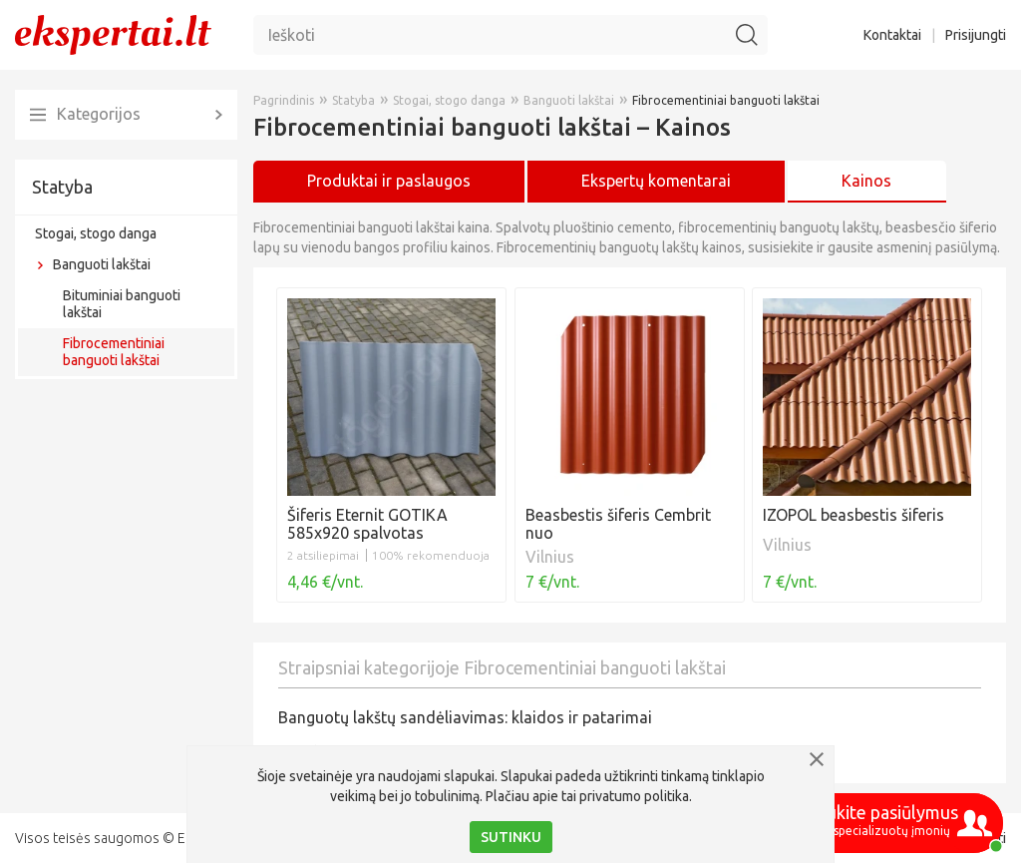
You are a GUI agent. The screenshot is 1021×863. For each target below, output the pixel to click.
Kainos (866, 181)
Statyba (62, 187)
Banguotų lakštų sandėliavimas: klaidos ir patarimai (465, 717)
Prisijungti (975, 35)
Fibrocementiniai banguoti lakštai (114, 351)
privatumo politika (634, 796)
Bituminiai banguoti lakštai (121, 303)
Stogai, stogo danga (96, 233)
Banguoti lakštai (102, 264)
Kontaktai (892, 35)
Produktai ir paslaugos (389, 181)
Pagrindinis (283, 100)
